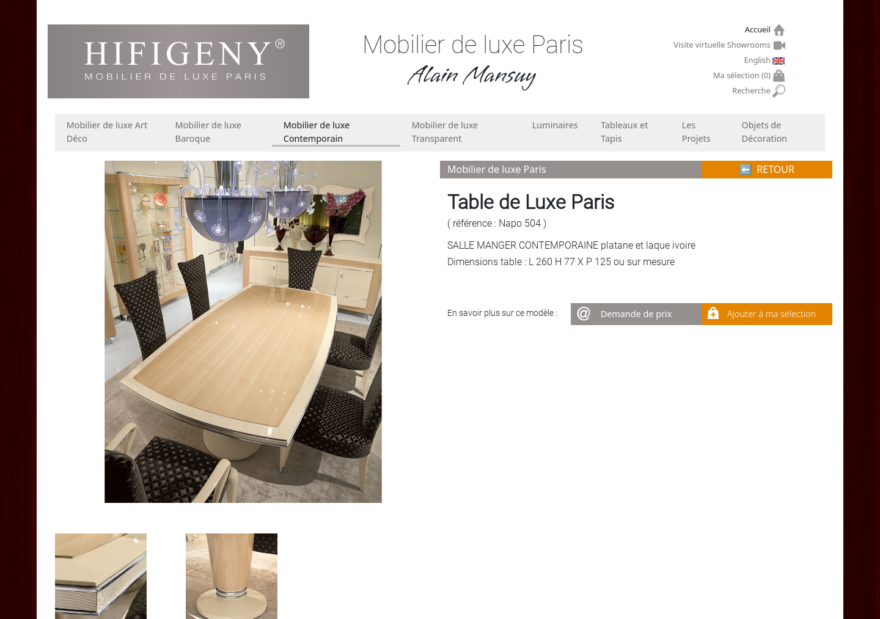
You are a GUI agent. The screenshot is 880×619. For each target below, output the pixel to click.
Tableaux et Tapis (624, 131)
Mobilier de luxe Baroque (208, 131)
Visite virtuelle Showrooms (723, 44)
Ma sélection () (743, 75)
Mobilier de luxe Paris (496, 169)
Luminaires (555, 125)
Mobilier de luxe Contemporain (317, 131)
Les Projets (696, 131)
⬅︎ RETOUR (766, 169)
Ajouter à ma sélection (771, 314)
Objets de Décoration (764, 131)
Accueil (759, 29)
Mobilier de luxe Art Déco (107, 131)
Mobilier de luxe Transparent (445, 131)
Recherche (752, 90)
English (758, 59)
